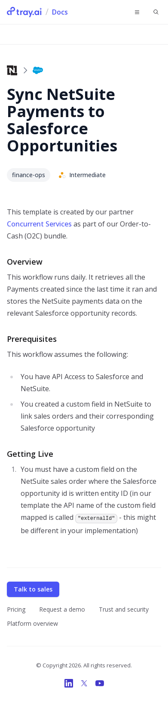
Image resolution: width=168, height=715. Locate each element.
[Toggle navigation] (137, 12)
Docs (60, 12)
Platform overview (32, 623)
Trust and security (124, 609)
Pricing (16, 609)
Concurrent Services (39, 224)
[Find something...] (156, 12)
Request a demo (62, 609)
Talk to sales (33, 589)
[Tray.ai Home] (24, 12)
